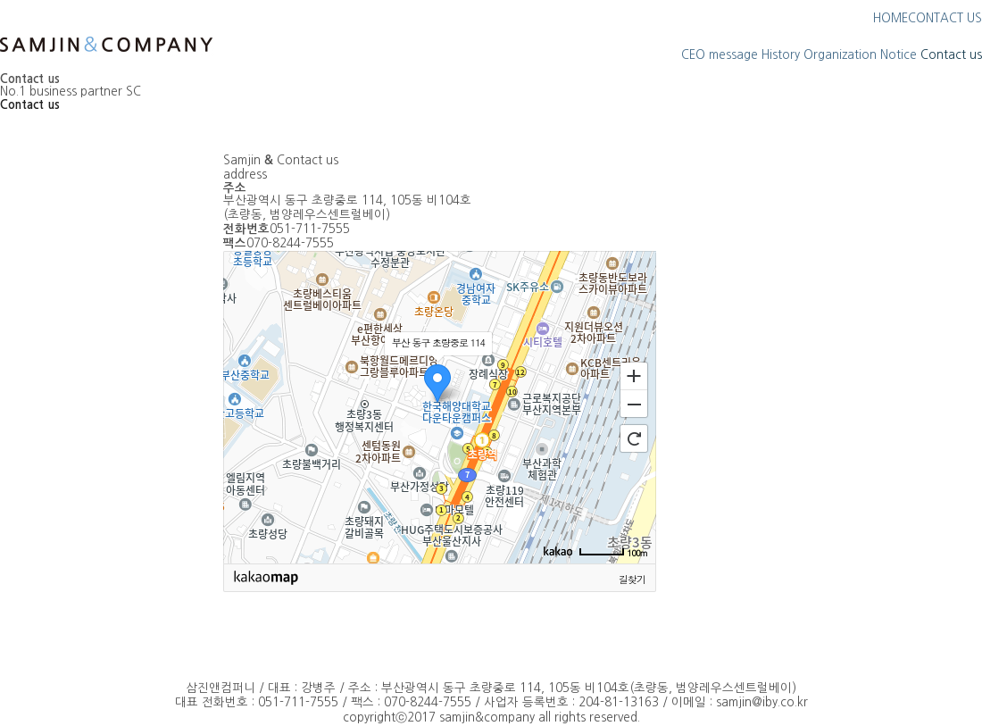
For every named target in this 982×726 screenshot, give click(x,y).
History (780, 55)
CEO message (719, 55)
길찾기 (632, 579)
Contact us (951, 55)
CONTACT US (945, 18)
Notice (898, 55)
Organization (840, 55)
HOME (890, 18)
